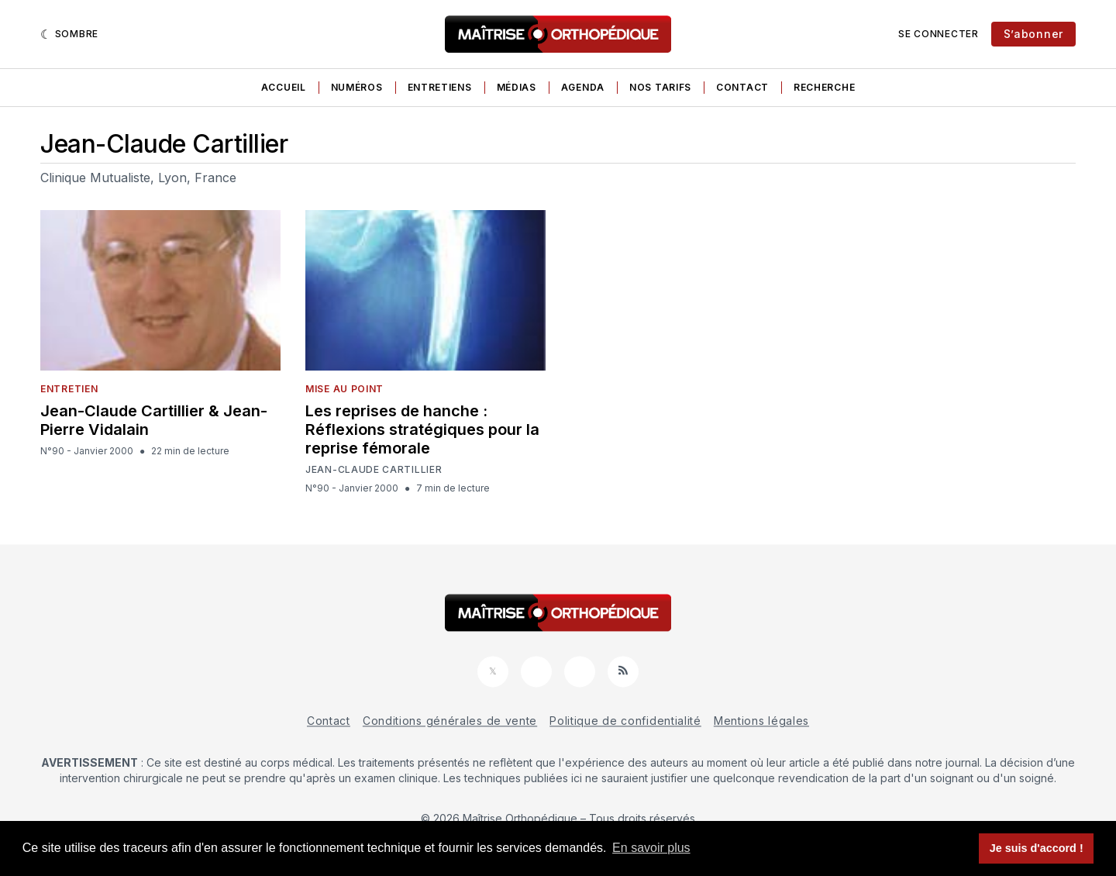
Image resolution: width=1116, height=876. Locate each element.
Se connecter (938, 34)
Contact (742, 87)
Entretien (69, 389)
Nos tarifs (660, 87)
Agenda (582, 87)
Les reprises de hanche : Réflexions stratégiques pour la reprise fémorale (422, 429)
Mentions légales (761, 720)
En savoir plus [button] (651, 847)
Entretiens (440, 87)
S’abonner (1033, 33)
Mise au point (344, 389)
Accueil (283, 87)
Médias (516, 87)
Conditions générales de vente (450, 720)
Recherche (824, 87)
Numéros (357, 87)
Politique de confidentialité (625, 720)
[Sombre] (69, 34)
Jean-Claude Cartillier (373, 470)
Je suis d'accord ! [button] (1036, 848)
